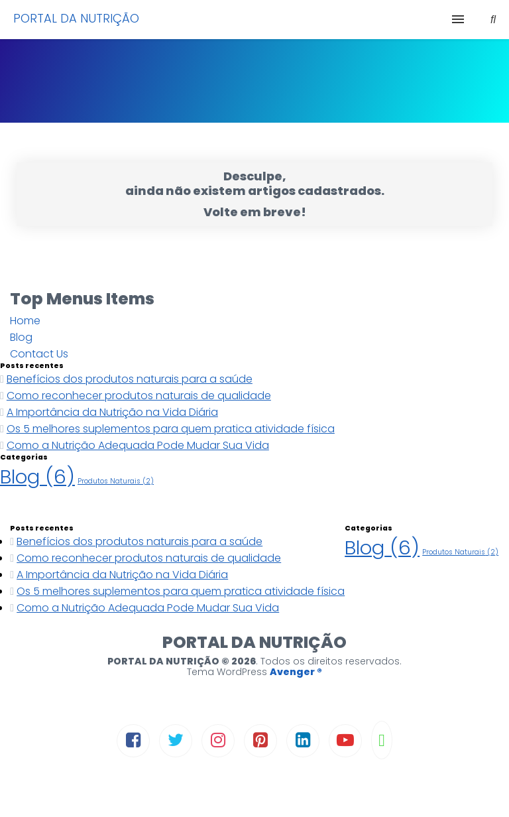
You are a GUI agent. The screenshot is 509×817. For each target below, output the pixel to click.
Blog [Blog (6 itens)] (37, 476)
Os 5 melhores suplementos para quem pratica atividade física (171, 428)
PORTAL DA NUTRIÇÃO (76, 18)
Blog (21, 337)
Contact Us (39, 353)
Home (25, 320)
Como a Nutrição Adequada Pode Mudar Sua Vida (138, 445)
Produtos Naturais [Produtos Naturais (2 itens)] (116, 481)
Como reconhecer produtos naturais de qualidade (139, 395)
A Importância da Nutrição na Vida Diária (112, 412)
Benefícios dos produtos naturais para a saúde (130, 379)
